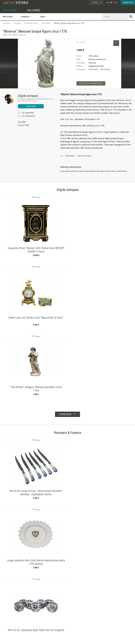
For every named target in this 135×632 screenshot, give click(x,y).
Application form (11, 611)
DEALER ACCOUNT (10, 602)
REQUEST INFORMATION (90, 83)
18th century (45, 23)
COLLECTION (23, 125)
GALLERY (22, 122)
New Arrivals (8, 16)
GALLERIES (33, 10)
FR (108, 2)
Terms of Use (53, 627)
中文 (116, 2)
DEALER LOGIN (14, 606)
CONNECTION (127, 2)
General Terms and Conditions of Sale (73, 627)
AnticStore (6, 23)
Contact (108, 609)
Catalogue (17, 23)
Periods (33, 611)
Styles (32, 608)
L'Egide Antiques (28, 96)
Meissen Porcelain (84, 156)
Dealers (60, 605)
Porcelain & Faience (31, 23)
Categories (34, 605)
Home (108, 606)
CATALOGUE (10, 10)
